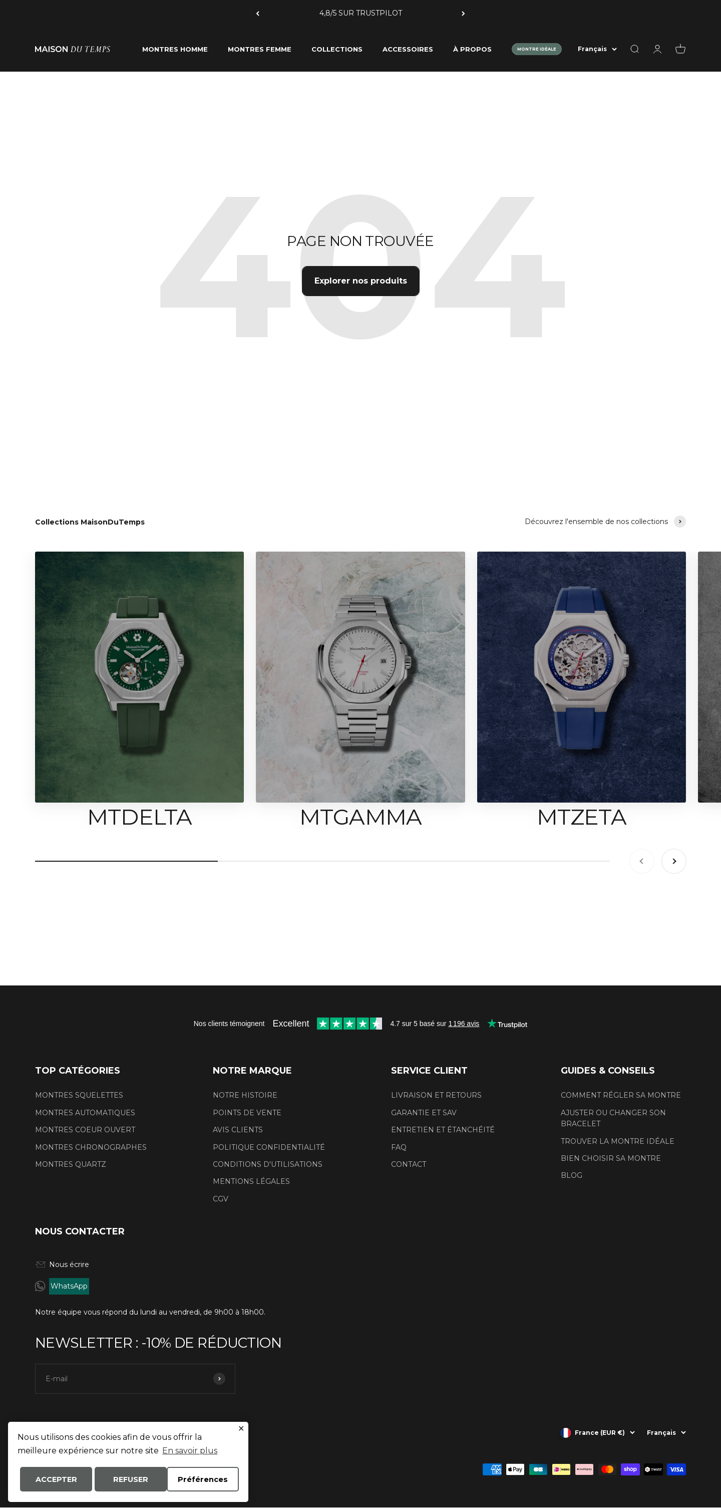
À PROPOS (472, 49)
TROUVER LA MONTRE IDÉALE (617, 1141)
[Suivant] (463, 13)
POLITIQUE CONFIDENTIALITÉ (269, 1147)
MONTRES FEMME (259, 49)
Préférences (53, 1479)
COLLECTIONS (337, 49)
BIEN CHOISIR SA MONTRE (611, 1158)
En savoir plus (189, 1451)
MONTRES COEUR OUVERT (85, 1129)
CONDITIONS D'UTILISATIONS (267, 1164)
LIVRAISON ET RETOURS (436, 1095)
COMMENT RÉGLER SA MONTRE (621, 1095)
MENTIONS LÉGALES (251, 1181)
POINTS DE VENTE (247, 1112)
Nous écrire (62, 1264)
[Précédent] (257, 13)
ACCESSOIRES (408, 49)
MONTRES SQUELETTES (79, 1095)
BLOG (571, 1175)
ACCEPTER (128, 1479)
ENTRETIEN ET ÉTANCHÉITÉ (443, 1129)
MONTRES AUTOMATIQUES (85, 1112)
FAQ (399, 1147)
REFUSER (203, 1479)
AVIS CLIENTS (238, 1129)
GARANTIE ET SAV (424, 1112)
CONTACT (408, 1164)
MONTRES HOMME (175, 49)
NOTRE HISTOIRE (245, 1095)
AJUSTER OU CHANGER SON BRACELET (613, 1118)
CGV (220, 1198)
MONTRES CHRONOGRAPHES (91, 1147)
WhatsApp (69, 1286)
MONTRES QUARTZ (70, 1164)
